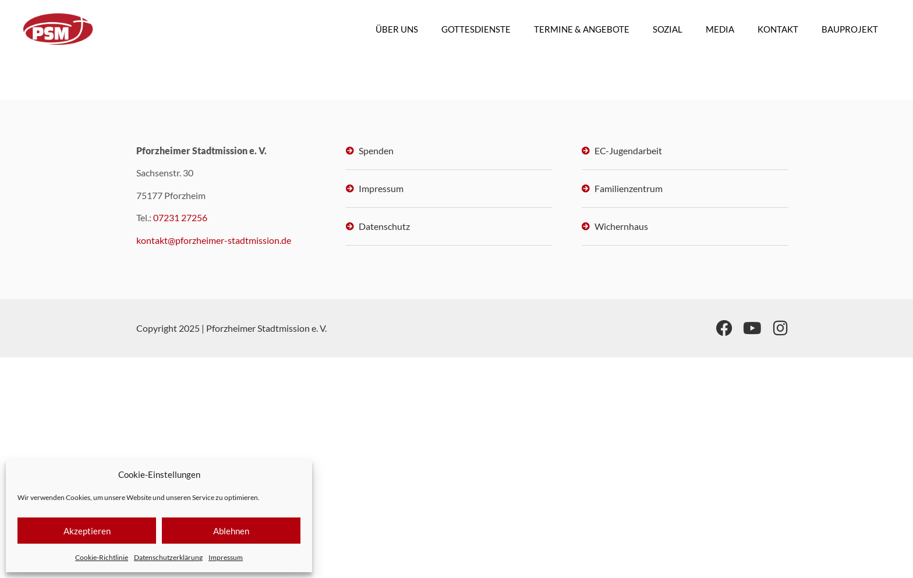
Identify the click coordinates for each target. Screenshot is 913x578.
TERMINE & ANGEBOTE (581, 29)
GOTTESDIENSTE (476, 29)
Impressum (225, 557)
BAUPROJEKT (850, 29)
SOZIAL (667, 29)
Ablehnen (231, 531)
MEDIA (720, 29)
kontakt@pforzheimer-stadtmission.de (213, 240)
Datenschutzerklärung (168, 557)
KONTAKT (778, 29)
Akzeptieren (87, 531)
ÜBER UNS (397, 29)
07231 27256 (180, 217)
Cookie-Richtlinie (101, 557)
